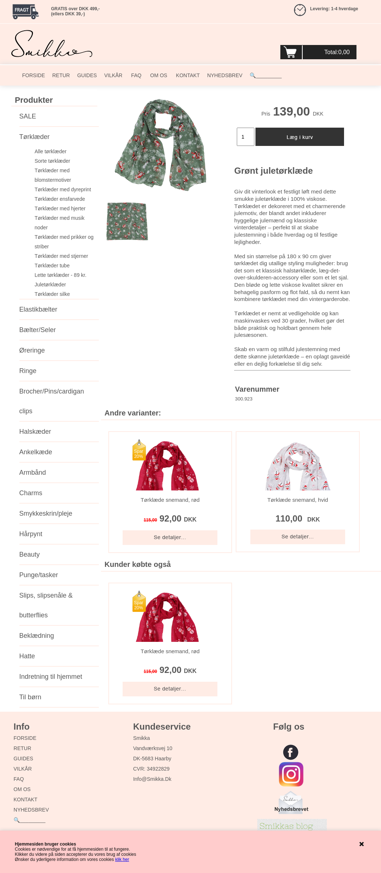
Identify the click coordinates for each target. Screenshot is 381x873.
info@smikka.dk (152, 779)
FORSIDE (33, 75)
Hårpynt (30, 534)
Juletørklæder (50, 284)
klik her (122, 859)
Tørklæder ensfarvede (60, 199)
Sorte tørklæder (52, 161)
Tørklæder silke (52, 294)
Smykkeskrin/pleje (45, 513)
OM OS (158, 75)
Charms (30, 493)
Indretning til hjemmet (50, 676)
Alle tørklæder (51, 151)
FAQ (135, 75)
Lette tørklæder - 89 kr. (61, 275)
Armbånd (32, 472)
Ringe (28, 371)
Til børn (30, 697)
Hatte (27, 656)
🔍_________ (265, 75)
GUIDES (87, 75)
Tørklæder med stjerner (61, 256)
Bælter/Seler (37, 330)
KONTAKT (187, 75)
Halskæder (35, 431)
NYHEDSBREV (224, 75)
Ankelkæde (35, 452)
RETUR (61, 75)
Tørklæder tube (52, 265)
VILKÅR (113, 75)
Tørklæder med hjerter (60, 208)
